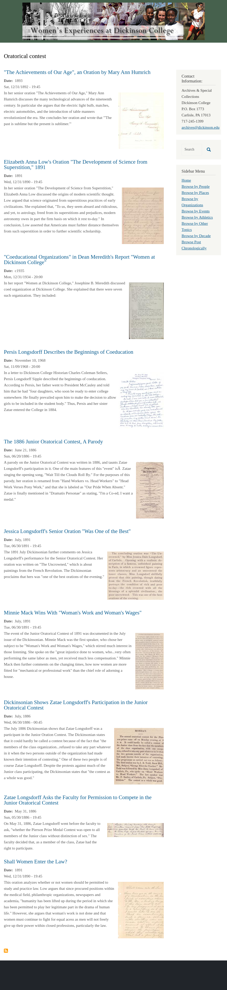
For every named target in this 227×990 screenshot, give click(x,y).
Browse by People (195, 186)
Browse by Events (195, 211)
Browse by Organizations (192, 202)
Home (186, 180)
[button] (141, 120)
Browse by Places (195, 193)
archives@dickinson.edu (200, 127)
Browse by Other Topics (194, 226)
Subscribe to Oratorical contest (6, 951)
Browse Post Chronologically (194, 245)
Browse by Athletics (197, 217)
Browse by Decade (196, 236)
